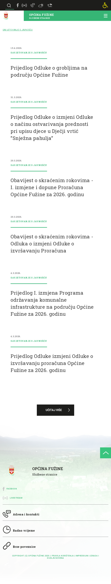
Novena (60, 558)
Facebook (12, 489)
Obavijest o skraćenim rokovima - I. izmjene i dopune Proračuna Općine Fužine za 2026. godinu (52, 187)
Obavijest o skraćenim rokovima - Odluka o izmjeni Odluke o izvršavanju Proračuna (52, 243)
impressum (82, 556)
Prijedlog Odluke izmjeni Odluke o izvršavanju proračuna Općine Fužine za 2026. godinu (52, 363)
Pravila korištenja (63, 556)
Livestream (16, 498)
